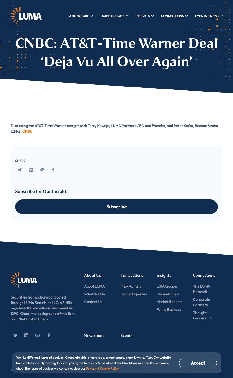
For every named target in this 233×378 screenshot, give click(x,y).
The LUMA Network (201, 289)
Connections (174, 16)
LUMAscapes (167, 286)
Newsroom (94, 335)
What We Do (94, 294)
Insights (144, 16)
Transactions (114, 16)
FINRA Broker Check (31, 319)
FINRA (67, 302)
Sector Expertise (133, 294)
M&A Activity (130, 286)
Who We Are (80, 16)
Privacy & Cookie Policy (102, 368)
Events (126, 335)
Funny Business (169, 309)
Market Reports (169, 301)
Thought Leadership (202, 315)
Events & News (209, 16)
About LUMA (94, 286)
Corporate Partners (201, 302)
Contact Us (93, 301)
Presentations (168, 294)
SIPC (14, 313)
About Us (92, 275)
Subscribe (116, 206)
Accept (198, 363)
